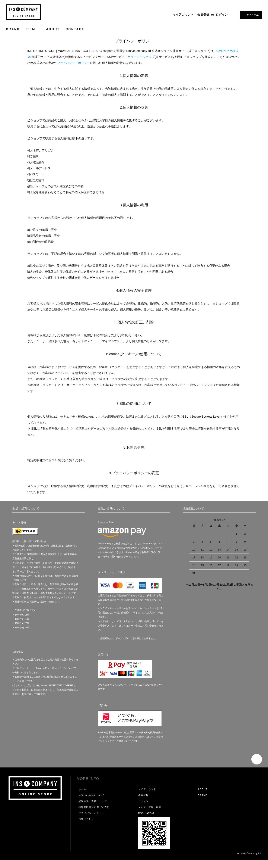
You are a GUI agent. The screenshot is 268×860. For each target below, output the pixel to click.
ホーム (82, 789)
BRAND (13, 29)
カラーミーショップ (141, 57)
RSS (141, 813)
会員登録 (203, 14)
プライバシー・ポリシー (73, 63)
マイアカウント (183, 14)
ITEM (33, 29)
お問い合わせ (86, 819)
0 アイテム (250, 14)
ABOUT (53, 29)
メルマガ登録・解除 (150, 807)
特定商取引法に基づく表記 (94, 807)
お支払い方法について (91, 795)
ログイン (222, 14)
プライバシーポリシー (91, 813)
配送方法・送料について (93, 801)
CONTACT (75, 29)
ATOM (150, 813)
